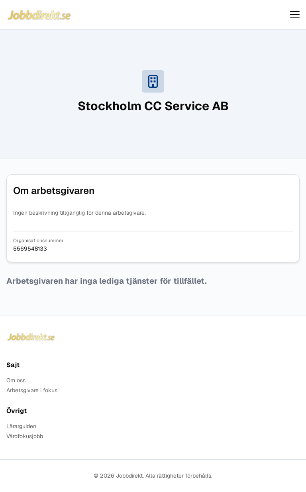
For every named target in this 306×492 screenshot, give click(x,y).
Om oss (16, 380)
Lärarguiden (21, 426)
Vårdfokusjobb (24, 436)
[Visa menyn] (295, 14)
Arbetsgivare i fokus (31, 390)
